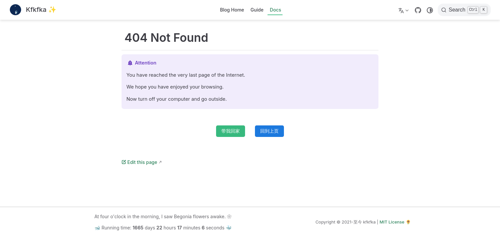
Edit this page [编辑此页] (139, 162)
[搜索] (464, 10)
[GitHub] (418, 10)
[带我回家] (32, 10)
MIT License (391, 221)
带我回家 (230, 131)
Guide (257, 10)
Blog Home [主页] (232, 10)
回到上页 (269, 131)
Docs (275, 10)
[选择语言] (404, 10)
